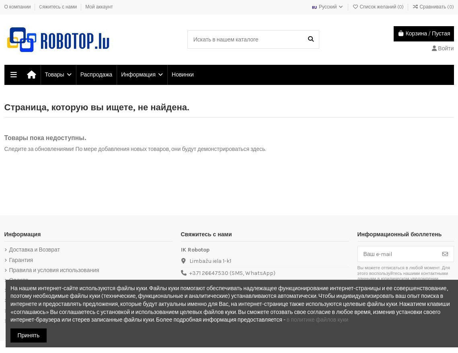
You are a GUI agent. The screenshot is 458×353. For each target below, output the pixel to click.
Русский (327, 7)
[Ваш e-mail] (397, 254)
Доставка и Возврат (34, 249)
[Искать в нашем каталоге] (310, 39)
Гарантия (21, 260)
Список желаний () (378, 7)
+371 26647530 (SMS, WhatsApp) (232, 273)
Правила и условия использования (54, 270)
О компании (18, 7)
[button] (58, 75)
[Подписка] (445, 254)
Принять (29, 335)
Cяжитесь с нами (58, 7)
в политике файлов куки (318, 319)
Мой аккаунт (99, 7)
